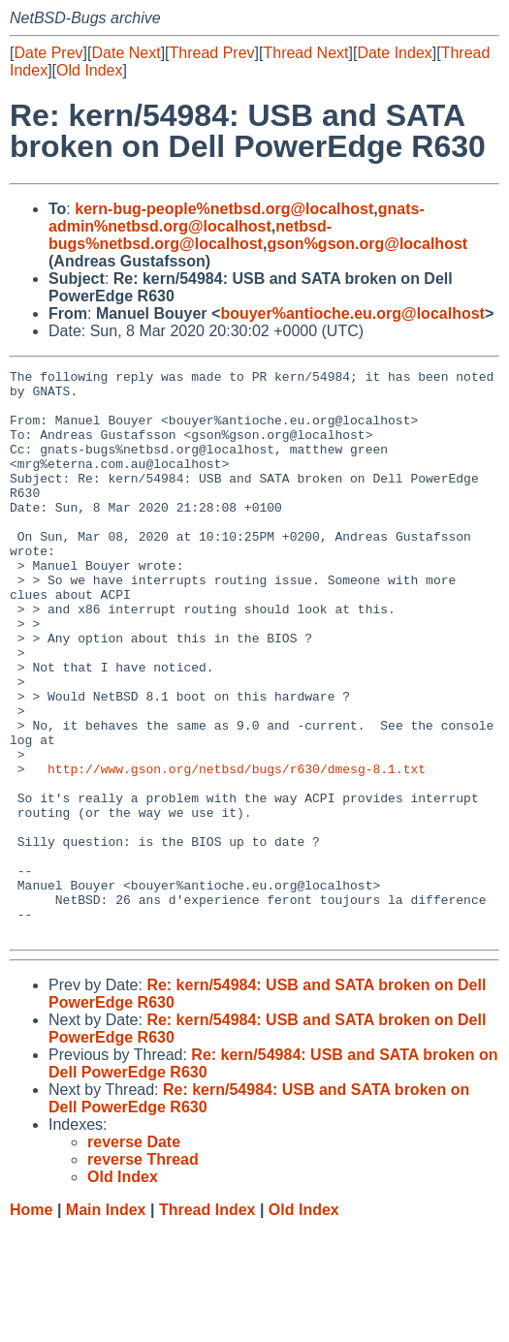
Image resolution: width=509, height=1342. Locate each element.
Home (31, 1323)
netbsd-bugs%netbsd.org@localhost (190, 235)
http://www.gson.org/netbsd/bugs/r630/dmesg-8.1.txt (237, 849)
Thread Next (305, 53)
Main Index (106, 1323)
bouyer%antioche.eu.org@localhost (352, 313)
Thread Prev (212, 53)
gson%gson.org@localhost (367, 243)
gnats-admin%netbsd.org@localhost (236, 217)
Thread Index (207, 1323)
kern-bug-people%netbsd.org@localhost (224, 209)
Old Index (89, 70)
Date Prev (48, 53)
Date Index (394, 53)
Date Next (125, 53)
